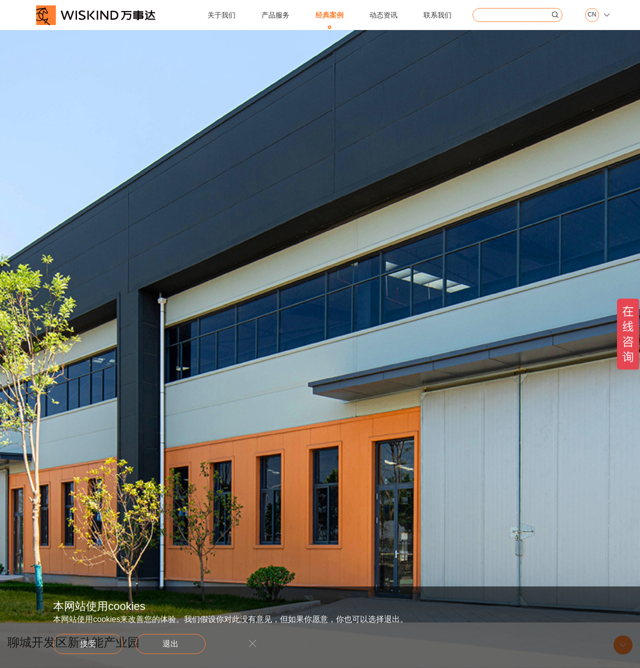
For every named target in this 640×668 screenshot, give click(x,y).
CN (592, 15)
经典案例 (330, 15)
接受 (88, 643)
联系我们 (438, 15)
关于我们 (222, 15)
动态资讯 (384, 15)
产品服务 (276, 15)
